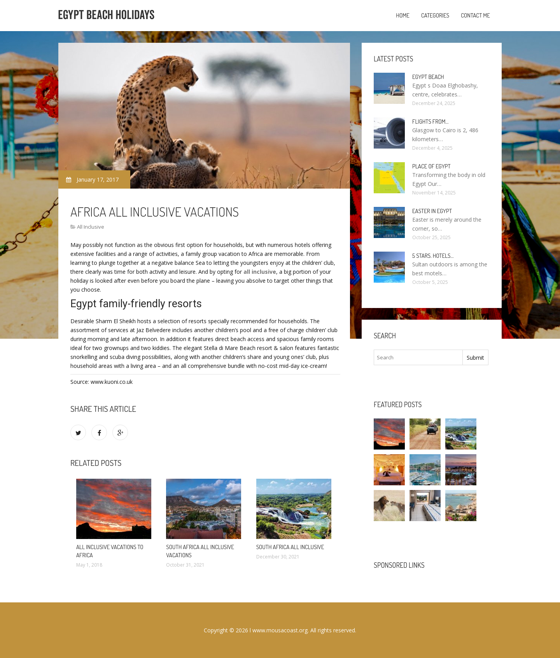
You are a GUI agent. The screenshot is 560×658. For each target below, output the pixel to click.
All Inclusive (90, 226)
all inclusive (259, 271)
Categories (435, 15)
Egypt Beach (428, 76)
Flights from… (430, 121)
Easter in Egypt (432, 211)
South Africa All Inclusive (290, 547)
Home (403, 15)
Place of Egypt (431, 166)
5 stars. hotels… (432, 255)
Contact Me (475, 15)
